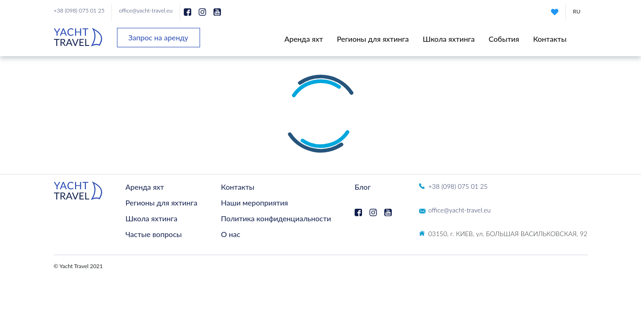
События (504, 38)
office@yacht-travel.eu (145, 10)
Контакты (549, 38)
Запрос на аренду (158, 37)
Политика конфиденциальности (276, 218)
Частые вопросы (153, 234)
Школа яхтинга (449, 38)
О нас (230, 234)
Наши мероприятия (254, 202)
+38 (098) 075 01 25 (79, 10)
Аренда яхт (304, 38)
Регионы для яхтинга (373, 38)
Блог (363, 186)
